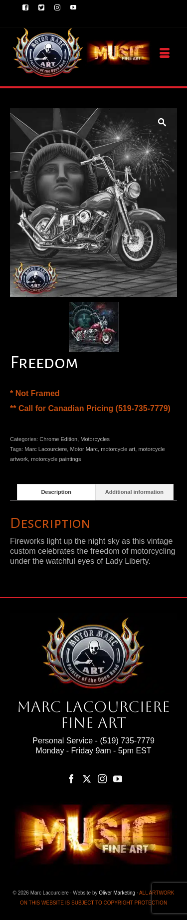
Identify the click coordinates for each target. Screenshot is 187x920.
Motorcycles (95, 439)
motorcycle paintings (56, 459)
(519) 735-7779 (127, 740)
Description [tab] (56, 492)
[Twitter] (87, 778)
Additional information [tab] (134, 492)
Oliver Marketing (117, 893)
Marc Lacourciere (45, 449)
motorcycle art (118, 449)
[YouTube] (118, 778)
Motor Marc (84, 449)
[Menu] (164, 53)
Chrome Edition (58, 439)
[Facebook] (71, 778)
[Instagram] (102, 778)
